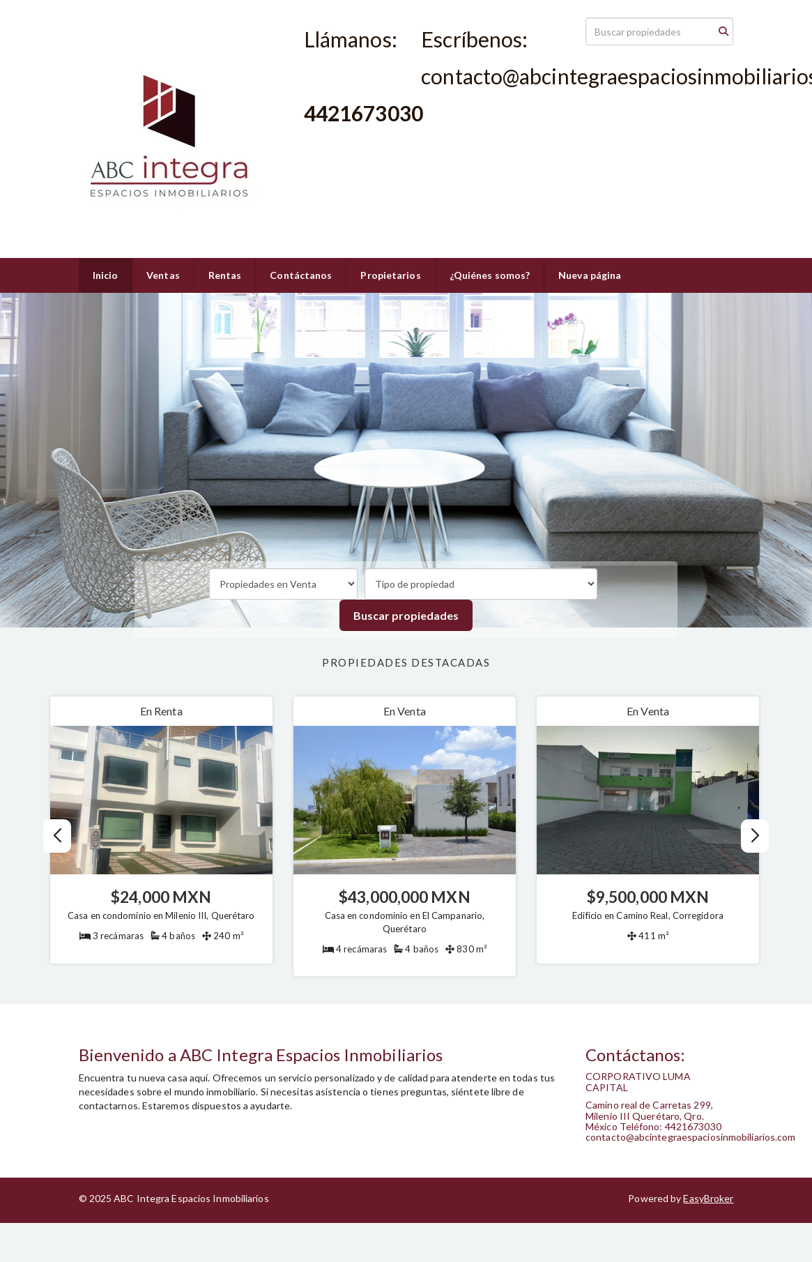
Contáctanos (301, 275)
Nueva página (589, 275)
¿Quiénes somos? (490, 275)
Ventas (163, 275)
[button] (755, 836)
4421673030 (332, 138)
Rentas (225, 275)
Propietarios (390, 275)
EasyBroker (708, 1198)
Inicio (105, 275)
